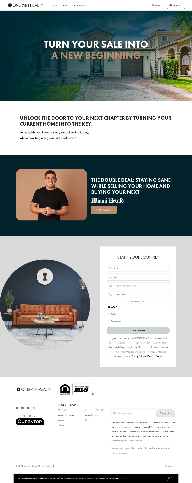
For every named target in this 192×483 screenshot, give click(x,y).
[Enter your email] (136, 413)
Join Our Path (80, 5)
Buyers (61, 419)
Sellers (61, 424)
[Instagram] (34, 408)
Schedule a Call (91, 414)
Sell (65, 5)
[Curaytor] (30, 424)
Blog (87, 419)
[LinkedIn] (22, 408)
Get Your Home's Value (95, 409)
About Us (62, 409)
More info (123, 478)
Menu (155, 5)
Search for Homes (66, 414)
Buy (55, 5)
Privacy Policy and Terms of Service (147, 356)
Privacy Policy (170, 465)
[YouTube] (28, 408)
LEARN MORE (104, 210)
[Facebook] (17, 408)
